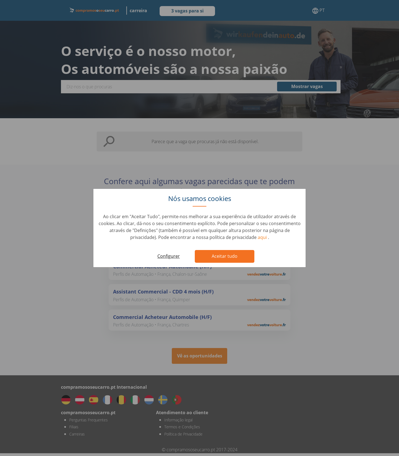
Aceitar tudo (224, 256)
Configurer (168, 256)
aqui (263, 237)
